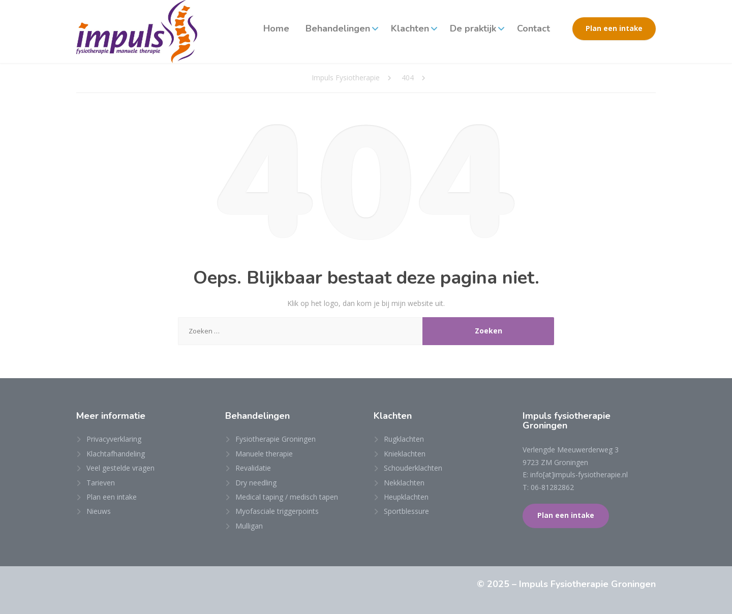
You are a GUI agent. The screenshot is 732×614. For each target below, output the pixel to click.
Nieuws (98, 511)
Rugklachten (404, 439)
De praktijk (473, 28)
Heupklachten (406, 497)
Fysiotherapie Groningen (275, 439)
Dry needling (256, 482)
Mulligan (249, 526)
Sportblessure (406, 511)
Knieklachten (404, 453)
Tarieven (100, 482)
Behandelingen (338, 28)
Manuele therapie (264, 453)
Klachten (410, 28)
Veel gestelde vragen (120, 468)
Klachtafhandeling (115, 453)
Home (276, 28)
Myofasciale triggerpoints (277, 511)
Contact (533, 28)
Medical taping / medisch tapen (286, 497)
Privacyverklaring (113, 439)
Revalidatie (253, 468)
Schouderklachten (413, 468)
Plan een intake (614, 28)
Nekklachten (404, 482)
